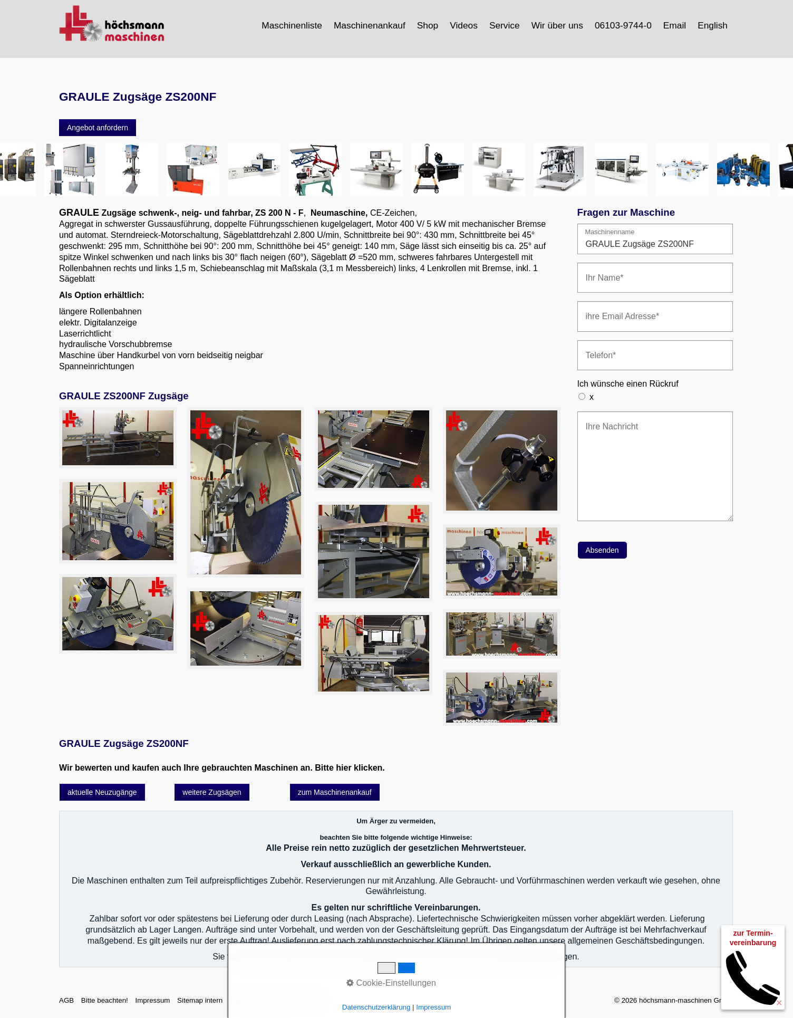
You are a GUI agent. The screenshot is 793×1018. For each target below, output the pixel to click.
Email (674, 25)
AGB (66, 1000)
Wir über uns (557, 25)
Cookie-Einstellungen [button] (391, 982)
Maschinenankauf (369, 25)
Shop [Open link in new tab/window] (427, 25)
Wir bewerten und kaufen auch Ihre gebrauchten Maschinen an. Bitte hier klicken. (222, 767)
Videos (464, 25)
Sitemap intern (200, 1000)
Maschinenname (610, 232)
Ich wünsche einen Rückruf (628, 383)
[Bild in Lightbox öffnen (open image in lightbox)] (118, 437)
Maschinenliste (292, 25)
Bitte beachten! (104, 1000)
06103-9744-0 (623, 25)
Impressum (152, 1000)
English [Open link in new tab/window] (713, 25)
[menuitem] (292, 25)
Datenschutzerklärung (376, 1007)
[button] (97, 127)
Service (504, 25)
